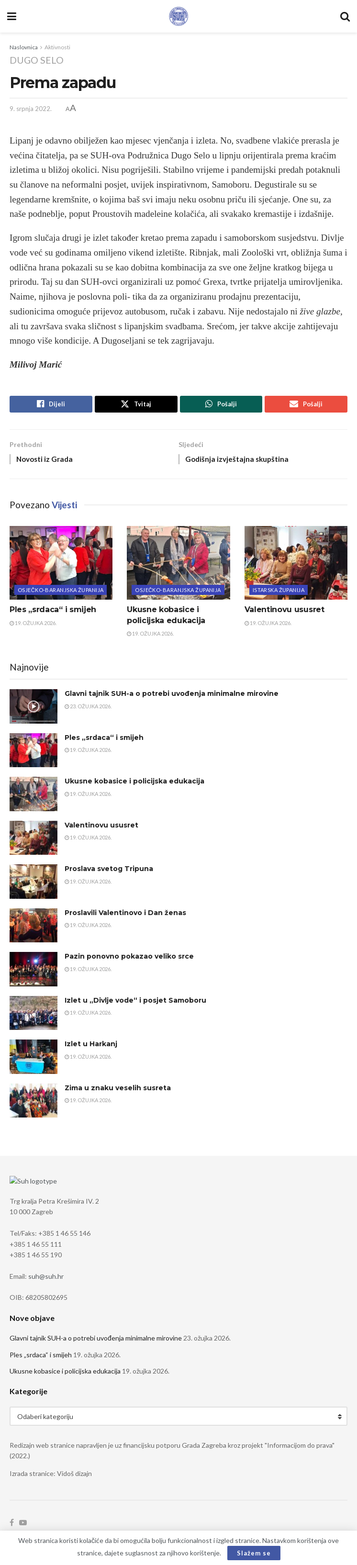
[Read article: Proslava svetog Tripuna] (33, 884)
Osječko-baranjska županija (60, 593)
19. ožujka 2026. (33, 625)
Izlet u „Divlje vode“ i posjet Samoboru (135, 1002)
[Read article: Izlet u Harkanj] (33, 1059)
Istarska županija (278, 593)
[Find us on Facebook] (12, 1525)
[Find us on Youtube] (23, 1525)
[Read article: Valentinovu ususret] (296, 566)
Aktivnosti (57, 47)
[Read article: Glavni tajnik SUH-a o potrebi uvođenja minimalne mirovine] (33, 709)
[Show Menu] (11, 16)
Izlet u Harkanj (91, 1046)
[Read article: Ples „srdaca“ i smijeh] (61, 566)
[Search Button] (345, 16)
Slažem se (254, 1553)
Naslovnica (24, 47)
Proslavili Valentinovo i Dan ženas (125, 915)
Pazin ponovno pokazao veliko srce (129, 959)
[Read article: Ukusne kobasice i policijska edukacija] (178, 566)
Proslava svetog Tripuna (109, 871)
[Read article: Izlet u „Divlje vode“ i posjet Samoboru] (33, 1015)
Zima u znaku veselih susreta (118, 1090)
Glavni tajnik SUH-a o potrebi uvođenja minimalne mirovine (172, 696)
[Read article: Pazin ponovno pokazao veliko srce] (33, 972)
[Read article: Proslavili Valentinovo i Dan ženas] (33, 928)
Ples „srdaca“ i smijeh (53, 612)
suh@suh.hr (46, 1278)
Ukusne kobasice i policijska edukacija (134, 784)
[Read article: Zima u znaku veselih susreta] (33, 1103)
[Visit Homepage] (178, 16)
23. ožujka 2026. (88, 708)
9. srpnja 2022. (31, 108)
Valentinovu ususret (284, 612)
